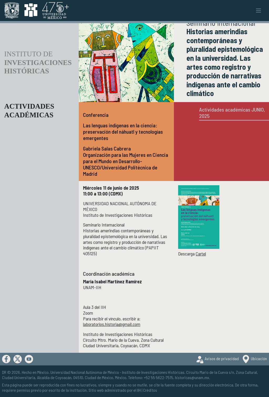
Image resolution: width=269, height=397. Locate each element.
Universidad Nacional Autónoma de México (84, 372)
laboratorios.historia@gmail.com (111, 324)
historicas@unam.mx (192, 377)
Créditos (150, 390)
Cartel (201, 254)
